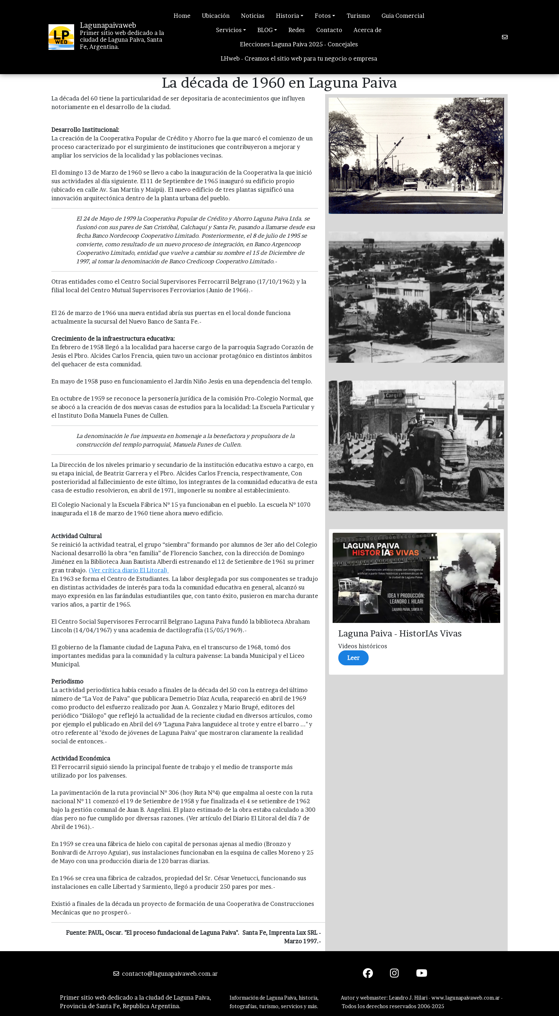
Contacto (329, 29)
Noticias (253, 15)
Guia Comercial (402, 15)
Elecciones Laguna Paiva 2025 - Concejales (299, 44)
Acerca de (367, 29)
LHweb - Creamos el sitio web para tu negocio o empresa (299, 58)
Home (182, 15)
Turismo (358, 15)
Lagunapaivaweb (108, 25)
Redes (296, 29)
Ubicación (216, 15)
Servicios (229, 29)
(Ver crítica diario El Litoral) (129, 570)
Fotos (323, 15)
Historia (287, 15)
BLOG (265, 29)
